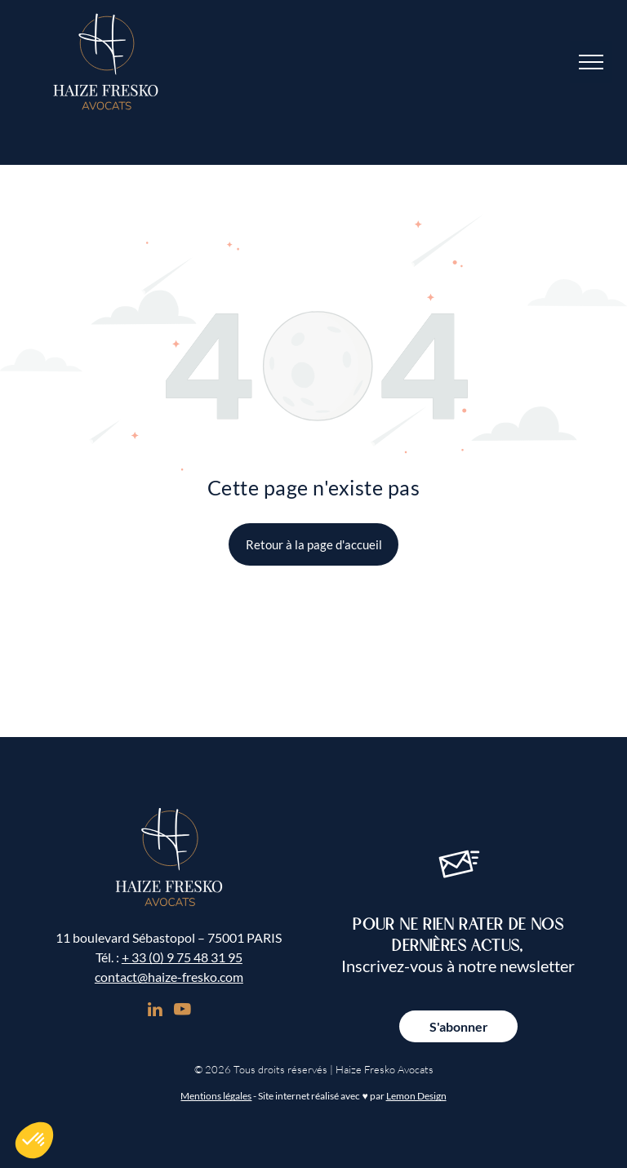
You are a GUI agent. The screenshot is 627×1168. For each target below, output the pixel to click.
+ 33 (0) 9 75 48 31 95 (182, 957)
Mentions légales (215, 1096)
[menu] (591, 62)
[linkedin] (154, 1011)
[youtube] (182, 1011)
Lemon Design (416, 1096)
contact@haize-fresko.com (169, 976)
